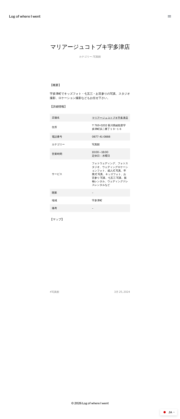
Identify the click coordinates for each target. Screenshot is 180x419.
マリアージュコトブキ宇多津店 (110, 117)
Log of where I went (25, 16)
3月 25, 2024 (122, 291)
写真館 (97, 56)
